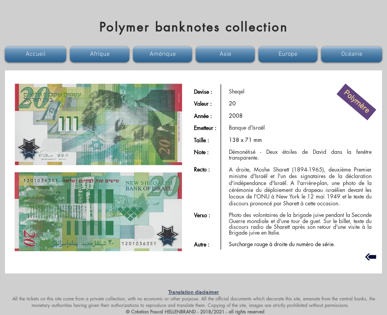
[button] (36, 54)
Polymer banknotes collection (193, 27)
